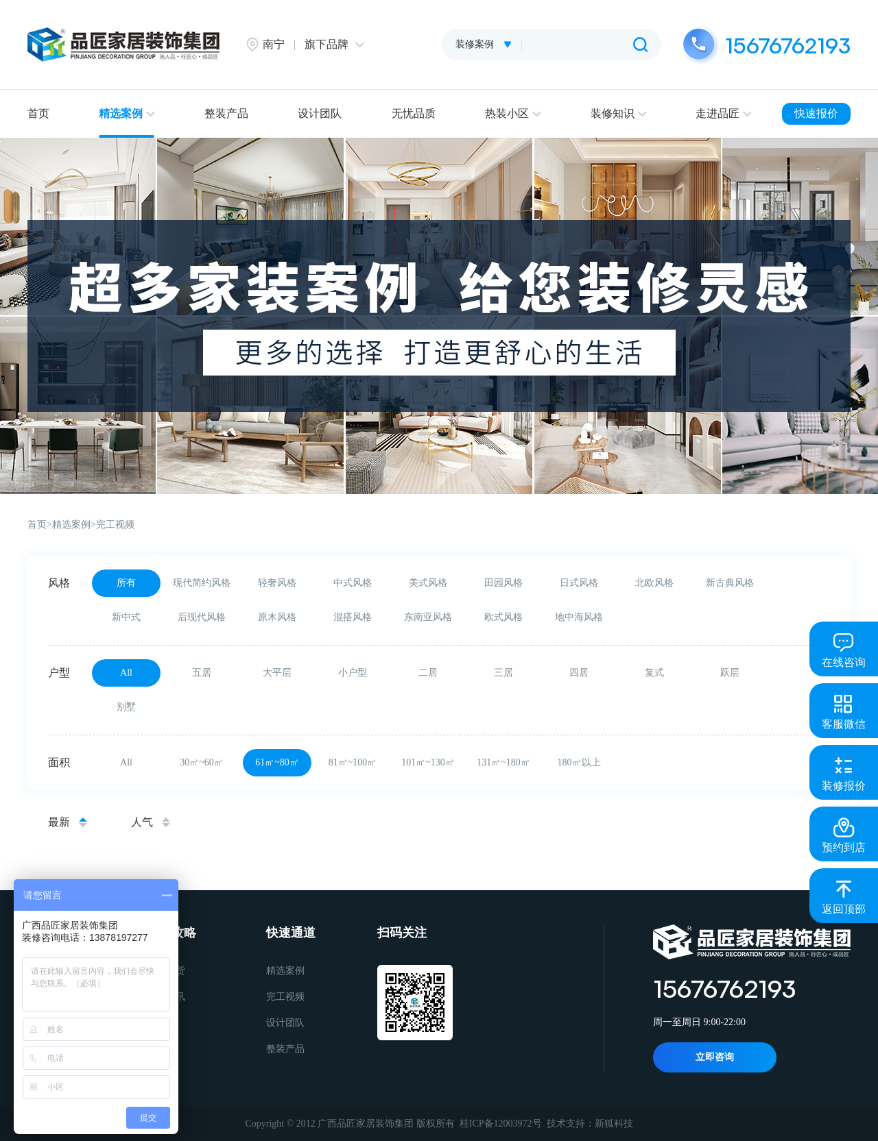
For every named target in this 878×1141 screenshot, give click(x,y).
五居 (201, 672)
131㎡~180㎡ (503, 762)
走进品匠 (723, 113)
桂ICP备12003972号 (501, 1123)
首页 (38, 113)
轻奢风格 (277, 583)
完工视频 (115, 524)
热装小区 (513, 113)
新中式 (126, 617)
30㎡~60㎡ (202, 762)
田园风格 (503, 583)
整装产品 (226, 113)
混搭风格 (352, 617)
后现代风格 (202, 617)
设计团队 (320, 113)
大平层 (277, 672)
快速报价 (816, 113)
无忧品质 (414, 113)
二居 (428, 672)
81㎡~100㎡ (353, 762)
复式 (654, 672)
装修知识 (618, 113)
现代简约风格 (201, 583)
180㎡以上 (579, 762)
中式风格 (352, 583)
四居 (579, 672)
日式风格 (579, 583)
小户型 (352, 672)
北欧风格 (654, 583)
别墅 (126, 707)
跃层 (729, 672)
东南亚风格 (428, 617)
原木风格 (277, 617)
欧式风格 (503, 617)
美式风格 (428, 583)
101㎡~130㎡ (428, 762)
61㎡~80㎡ (277, 762)
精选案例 (126, 113)
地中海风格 (579, 617)
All (126, 672)
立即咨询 (715, 1057)
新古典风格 (730, 583)
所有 (126, 583)
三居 (503, 672)
